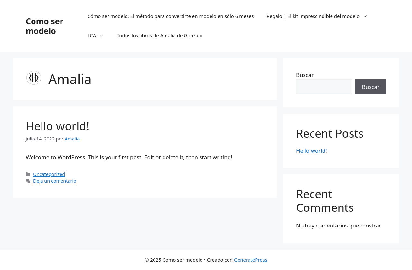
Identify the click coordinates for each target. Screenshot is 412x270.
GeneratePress (250, 259)
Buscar (305, 75)
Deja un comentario (54, 181)
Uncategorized (49, 174)
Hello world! (57, 125)
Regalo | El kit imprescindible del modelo (320, 16)
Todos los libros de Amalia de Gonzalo (159, 35)
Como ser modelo (44, 25)
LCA (99, 35)
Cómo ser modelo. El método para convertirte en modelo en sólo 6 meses (171, 16)
